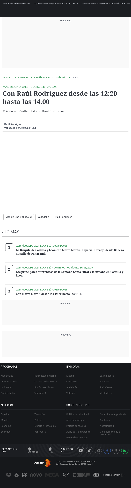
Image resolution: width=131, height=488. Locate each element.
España (6, 413)
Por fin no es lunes (44, 386)
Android (33, 449)
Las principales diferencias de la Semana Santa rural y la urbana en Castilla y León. (69, 273)
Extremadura (107, 374)
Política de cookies (77, 424)
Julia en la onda (10, 380)
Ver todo (40, 392)
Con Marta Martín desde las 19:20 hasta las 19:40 (49, 293)
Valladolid (61, 77)
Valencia (71, 392)
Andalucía (72, 386)
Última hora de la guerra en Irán (16, 3)
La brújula (7, 386)
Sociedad (6, 430)
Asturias (104, 380)
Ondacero (7, 77)
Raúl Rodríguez (60, 217)
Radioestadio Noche (45, 374)
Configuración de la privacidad (110, 431)
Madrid (71, 374)
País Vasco (106, 386)
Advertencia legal (76, 419)
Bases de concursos (77, 436)
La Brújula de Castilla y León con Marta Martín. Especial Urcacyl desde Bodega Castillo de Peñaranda (70, 251)
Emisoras (23, 77)
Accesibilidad (107, 424)
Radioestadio (9, 392)
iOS (51, 449)
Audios (76, 77)
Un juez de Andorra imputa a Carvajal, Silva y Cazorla (56, 3)
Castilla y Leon (42, 77)
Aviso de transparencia (79, 430)
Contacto (105, 419)
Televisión (39, 413)
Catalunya (72, 380)
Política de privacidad (78, 413)
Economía (7, 424)
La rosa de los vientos (45, 380)
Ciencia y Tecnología (45, 424)
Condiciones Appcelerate (113, 413)
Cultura (38, 419)
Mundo (5, 419)
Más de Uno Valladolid (17, 217)
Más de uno (8, 374)
